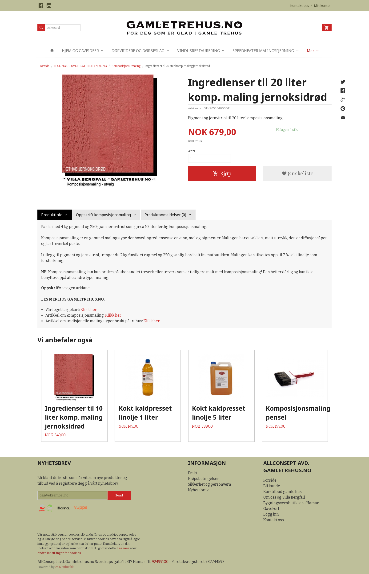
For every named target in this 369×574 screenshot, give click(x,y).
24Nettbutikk (64, 567)
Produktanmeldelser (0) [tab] (165, 214)
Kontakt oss (273, 520)
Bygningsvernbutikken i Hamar (291, 503)
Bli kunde (271, 486)
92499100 (160, 561)
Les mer (123, 548)
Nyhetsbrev (198, 490)
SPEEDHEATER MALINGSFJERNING (263, 50)
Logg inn (271, 514)
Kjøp (222, 173)
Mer (310, 50)
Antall (192, 151)
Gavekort (271, 508)
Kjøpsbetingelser (203, 478)
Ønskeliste (297, 173)
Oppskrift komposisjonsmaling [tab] (103, 214)
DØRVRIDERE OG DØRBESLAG (138, 50)
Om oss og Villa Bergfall (284, 497)
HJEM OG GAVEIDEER (80, 50)
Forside (44, 66)
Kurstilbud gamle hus (282, 491)
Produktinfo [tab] (51, 214)
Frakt (192, 473)
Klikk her (88, 309)
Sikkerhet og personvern (209, 484)
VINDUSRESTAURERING (198, 50)
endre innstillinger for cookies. (59, 553)
